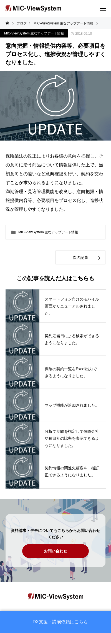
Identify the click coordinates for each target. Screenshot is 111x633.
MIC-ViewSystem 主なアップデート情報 (34, 33)
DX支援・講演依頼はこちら (60, 622)
